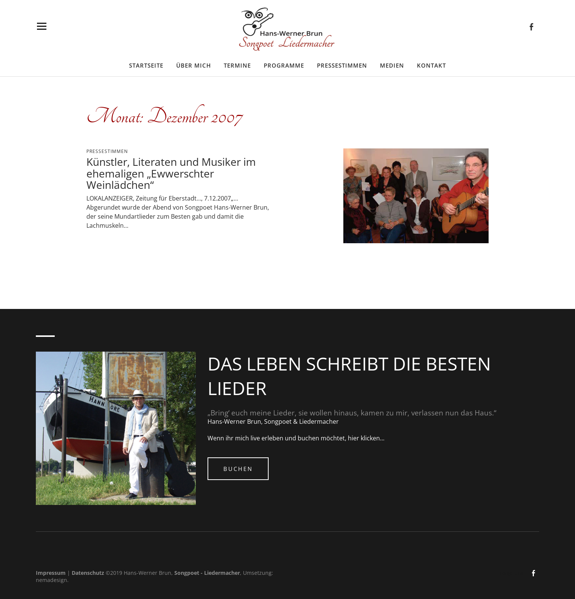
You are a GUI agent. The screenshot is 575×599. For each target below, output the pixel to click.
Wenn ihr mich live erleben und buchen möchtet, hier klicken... (296, 438)
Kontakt (431, 65)
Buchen (238, 468)
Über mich (193, 65)
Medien (392, 65)
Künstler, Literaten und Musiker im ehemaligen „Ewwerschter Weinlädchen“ (171, 173)
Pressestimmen (342, 65)
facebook (531, 26)
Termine (237, 65)
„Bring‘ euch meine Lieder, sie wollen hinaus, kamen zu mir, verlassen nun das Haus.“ (352, 413)
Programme (284, 65)
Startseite (146, 65)
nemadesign (51, 580)
